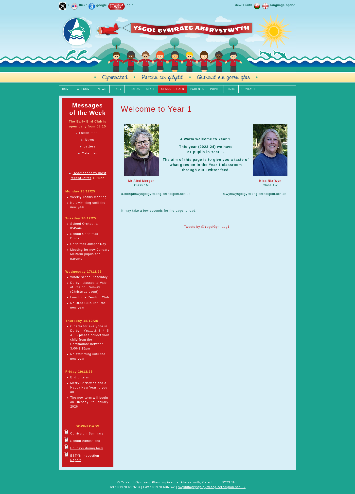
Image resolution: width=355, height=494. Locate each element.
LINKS (231, 89)
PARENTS (197, 89)
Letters (89, 146)
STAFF (150, 89)
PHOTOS (134, 89)
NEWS (102, 89)
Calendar (89, 153)
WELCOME (84, 89)
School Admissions (85, 441)
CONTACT (248, 89)
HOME (66, 89)
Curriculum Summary (86, 433)
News (89, 140)
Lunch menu (89, 133)
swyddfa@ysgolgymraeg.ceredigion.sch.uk (212, 487)
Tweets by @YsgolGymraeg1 (207, 226)
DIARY (117, 89)
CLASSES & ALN (172, 89)
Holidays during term (86, 448)
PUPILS (215, 89)
